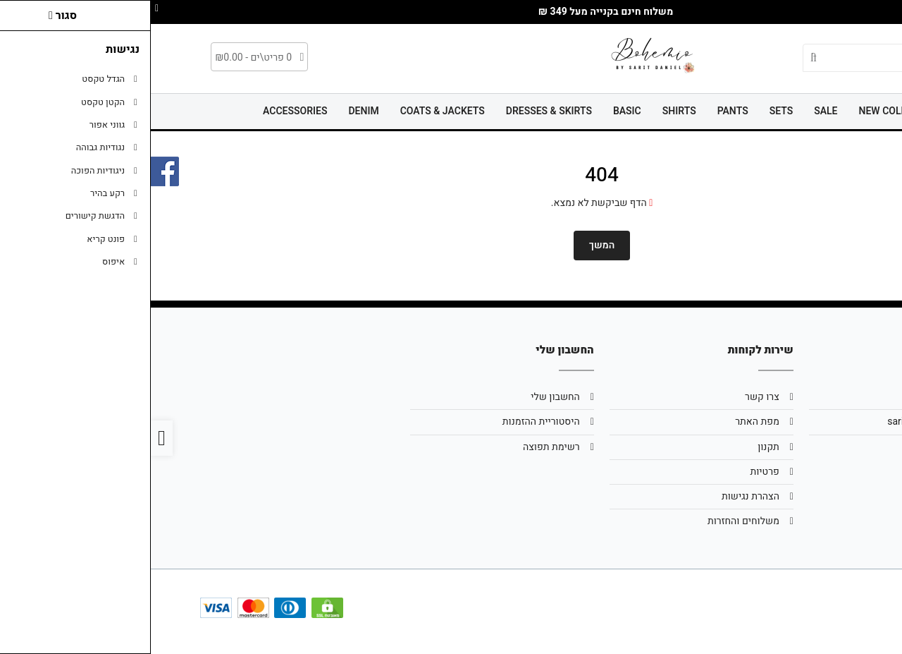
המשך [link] (451, 245)
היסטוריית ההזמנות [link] (390, 421)
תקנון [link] (618, 447)
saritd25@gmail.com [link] (782, 421)
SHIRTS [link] (528, 111)
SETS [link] (631, 111)
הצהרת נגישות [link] (600, 496)
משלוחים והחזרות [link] (593, 521)
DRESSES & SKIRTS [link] (398, 111)
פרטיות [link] (613, 471)
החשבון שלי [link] (404, 396)
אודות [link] (816, 396)
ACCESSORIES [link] (144, 111)
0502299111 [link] (800, 447)
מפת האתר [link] (606, 421)
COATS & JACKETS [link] (291, 111)
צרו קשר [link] (611, 396)
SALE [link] (674, 111)
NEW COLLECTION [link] (749, 111)
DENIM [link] (212, 111)
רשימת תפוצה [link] (400, 447)
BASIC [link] (476, 111)
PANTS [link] (582, 111)
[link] (870, 622)
